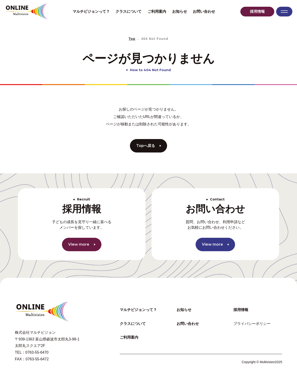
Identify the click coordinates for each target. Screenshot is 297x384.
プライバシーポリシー (252, 324)
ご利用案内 (157, 11)
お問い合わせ (204, 11)
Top (132, 39)
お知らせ (179, 11)
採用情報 (257, 11)
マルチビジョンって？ (91, 11)
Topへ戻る (148, 145)
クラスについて (129, 11)
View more (81, 244)
